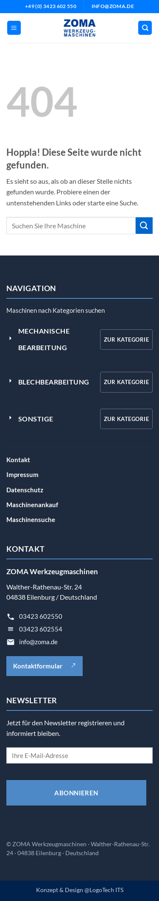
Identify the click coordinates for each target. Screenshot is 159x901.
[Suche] (145, 28)
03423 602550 (40, 616)
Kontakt (18, 459)
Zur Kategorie (126, 339)
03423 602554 (40, 629)
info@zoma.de (38, 642)
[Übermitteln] (144, 225)
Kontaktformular (44, 666)
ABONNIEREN (76, 793)
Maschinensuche (30, 519)
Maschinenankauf (32, 504)
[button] (14, 28)
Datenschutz (24, 490)
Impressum (22, 474)
